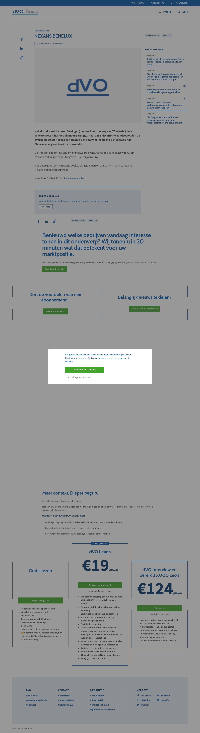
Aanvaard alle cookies (84, 369)
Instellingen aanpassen (79, 377)
